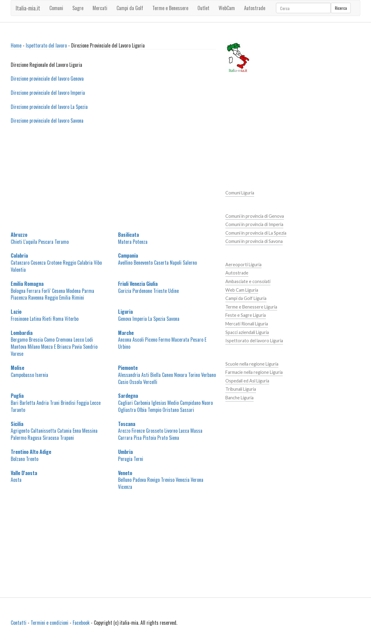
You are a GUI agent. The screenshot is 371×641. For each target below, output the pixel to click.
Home (16, 45)
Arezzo (124, 430)
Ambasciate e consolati (247, 281)
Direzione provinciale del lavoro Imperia (48, 92)
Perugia (125, 459)
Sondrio (90, 346)
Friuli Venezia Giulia (138, 283)
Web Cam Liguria (241, 290)
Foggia (83, 402)
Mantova (18, 346)
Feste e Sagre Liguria (245, 315)
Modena (73, 290)
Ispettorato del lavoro (46, 45)
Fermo (164, 339)
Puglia (17, 395)
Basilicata (128, 234)
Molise (17, 367)
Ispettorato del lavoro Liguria (254, 340)
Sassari (187, 409)
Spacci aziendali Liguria (247, 332)
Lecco (79, 339)
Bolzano (18, 459)
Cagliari (125, 402)
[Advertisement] (113, 181)
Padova (139, 479)
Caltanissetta (43, 430)
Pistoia (149, 437)
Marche (126, 332)
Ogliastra (127, 409)
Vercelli (150, 382)
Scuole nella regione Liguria (251, 364)
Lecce (95, 402)
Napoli (176, 262)
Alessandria (129, 374)
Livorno (171, 430)
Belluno (125, 479)
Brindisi (68, 402)
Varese (17, 353)
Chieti (16, 241)
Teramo (62, 241)
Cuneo (167, 374)
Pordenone (142, 290)
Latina (35, 318)
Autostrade (236, 272)
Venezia (182, 479)
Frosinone (20, 318)
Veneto (125, 473)
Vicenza (125, 486)
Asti (145, 374)
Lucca (184, 430)
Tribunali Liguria (240, 389)
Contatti (18, 622)
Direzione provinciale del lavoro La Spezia (49, 106)
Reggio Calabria (78, 262)
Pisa (138, 437)
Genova (124, 318)
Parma (88, 290)
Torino (194, 374)
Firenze (138, 430)
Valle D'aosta (24, 473)
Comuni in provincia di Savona (254, 241)
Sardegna (128, 395)
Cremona (64, 339)
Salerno (190, 262)
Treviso (167, 479)
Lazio (16, 311)
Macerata (180, 339)
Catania (64, 430)
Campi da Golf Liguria (245, 298)
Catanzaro (20, 262)
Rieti (47, 318)
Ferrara (33, 290)
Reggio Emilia (58, 297)
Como (49, 339)
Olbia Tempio (149, 409)
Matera (125, 241)
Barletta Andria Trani (39, 402)
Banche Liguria (239, 397)
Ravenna (36, 297)
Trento (32, 459)
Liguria (125, 311)
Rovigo (153, 479)
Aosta (16, 479)
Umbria (125, 451)
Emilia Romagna (27, 283)
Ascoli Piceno (144, 339)
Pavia (77, 346)
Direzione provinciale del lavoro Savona (47, 120)
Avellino (125, 262)
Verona (197, 479)
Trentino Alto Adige (31, 451)
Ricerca (341, 8)
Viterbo (71, 318)
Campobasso (22, 374)
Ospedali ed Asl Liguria (247, 380)
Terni (138, 459)
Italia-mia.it (28, 8)
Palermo (18, 437)
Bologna (18, 290)
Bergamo (19, 339)
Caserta (161, 262)
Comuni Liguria (239, 192)
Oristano (171, 409)
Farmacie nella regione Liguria (254, 372)
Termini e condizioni (49, 622)
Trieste (160, 290)
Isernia (41, 374)
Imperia (139, 318)
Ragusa (34, 437)
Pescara (45, 241)
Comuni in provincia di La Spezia (255, 233)
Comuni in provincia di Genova (254, 216)
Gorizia (124, 290)
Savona (172, 318)
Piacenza (19, 297)
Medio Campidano (184, 402)
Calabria (19, 255)
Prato (162, 437)
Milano (34, 346)
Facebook (81, 622)
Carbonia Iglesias (150, 402)
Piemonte (128, 367)
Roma (58, 318)
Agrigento (20, 430)
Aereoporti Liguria (243, 264)
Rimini (78, 297)
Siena (174, 437)
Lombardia (22, 332)
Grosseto (154, 430)
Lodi (89, 339)
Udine (173, 290)
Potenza (140, 241)
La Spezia (156, 318)
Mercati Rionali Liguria (246, 323)
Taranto (18, 409)
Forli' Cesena (53, 290)
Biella (155, 374)
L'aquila (30, 241)
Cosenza (38, 262)
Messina (90, 430)
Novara (180, 374)
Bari (14, 402)
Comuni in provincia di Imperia (254, 224)
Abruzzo (19, 234)
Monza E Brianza (56, 346)
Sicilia (17, 424)
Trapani (67, 437)
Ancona (124, 339)
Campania (128, 255)
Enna (77, 430)
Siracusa (51, 437)
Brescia (36, 339)
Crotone (54, 262)
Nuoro (207, 402)
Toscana (126, 424)
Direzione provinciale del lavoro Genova (47, 78)
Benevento (143, 262)
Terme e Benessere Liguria (251, 306)
